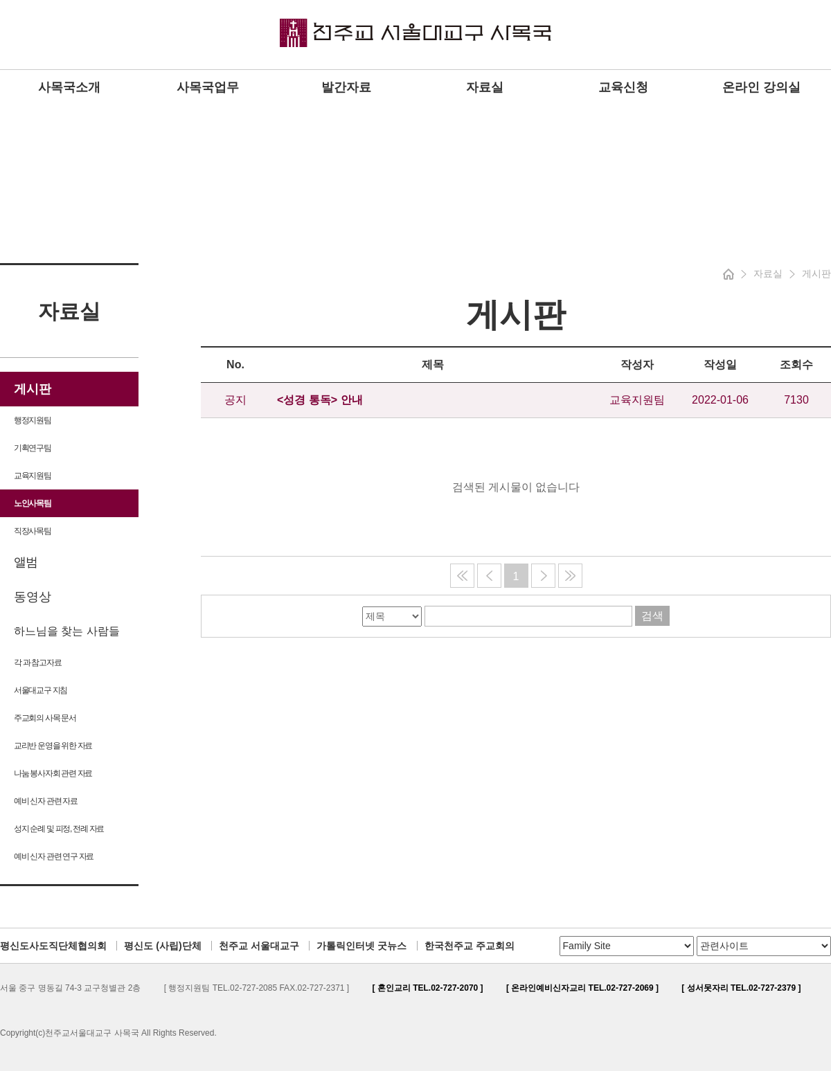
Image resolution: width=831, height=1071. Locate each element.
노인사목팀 (32, 503)
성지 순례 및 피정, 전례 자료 (59, 829)
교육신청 (623, 87)
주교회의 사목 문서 (45, 718)
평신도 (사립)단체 (162, 946)
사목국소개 (69, 87)
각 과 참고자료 (37, 662)
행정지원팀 (32, 420)
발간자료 (346, 87)
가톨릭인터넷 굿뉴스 (361, 946)
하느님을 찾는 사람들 (67, 631)
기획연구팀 (32, 448)
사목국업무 (208, 87)
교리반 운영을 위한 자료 (53, 745)
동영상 (32, 597)
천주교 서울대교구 (259, 946)
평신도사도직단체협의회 (53, 946)
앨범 (25, 562)
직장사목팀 (32, 531)
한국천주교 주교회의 (470, 946)
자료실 (484, 87)
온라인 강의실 (761, 87)
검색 (652, 616)
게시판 (32, 389)
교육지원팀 (32, 475)
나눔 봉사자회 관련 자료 (53, 773)
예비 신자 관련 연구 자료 (53, 856)
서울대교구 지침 (40, 690)
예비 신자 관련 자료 (46, 801)
